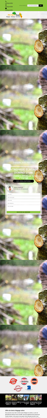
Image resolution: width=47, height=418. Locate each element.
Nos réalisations (23, 181)
